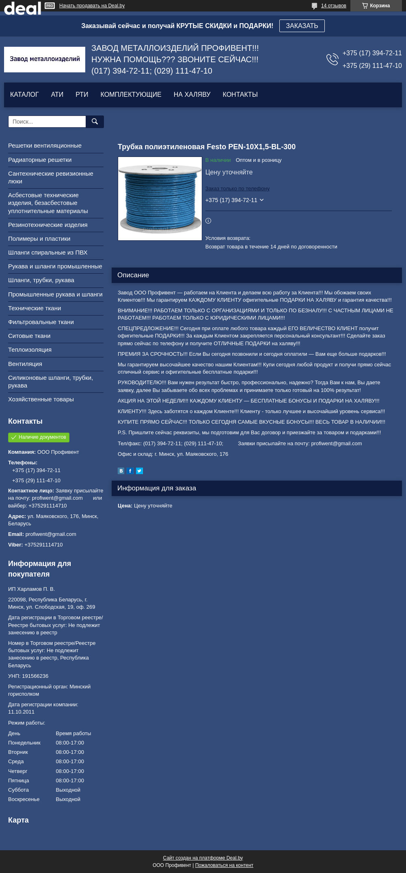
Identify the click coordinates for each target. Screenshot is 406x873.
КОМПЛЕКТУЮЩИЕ (131, 94)
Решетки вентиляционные (45, 145)
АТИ (57, 94)
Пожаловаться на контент (224, 865)
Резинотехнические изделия (48, 224)
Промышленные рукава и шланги (55, 294)
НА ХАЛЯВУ (192, 94)
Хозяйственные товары (41, 399)
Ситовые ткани (29, 335)
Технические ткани (34, 308)
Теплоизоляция (30, 349)
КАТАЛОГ (24, 94)
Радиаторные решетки (39, 159)
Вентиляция (25, 363)
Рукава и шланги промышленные (55, 266)
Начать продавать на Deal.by (92, 6)
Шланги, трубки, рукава (41, 279)
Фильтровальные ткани (41, 321)
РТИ (82, 94)
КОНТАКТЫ (239, 94)
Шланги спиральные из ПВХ (48, 252)
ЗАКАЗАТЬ (302, 25)
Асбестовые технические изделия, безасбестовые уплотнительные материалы (48, 203)
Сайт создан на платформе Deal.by (203, 858)
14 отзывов (333, 6)
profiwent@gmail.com (51, 534)
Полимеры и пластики (39, 238)
